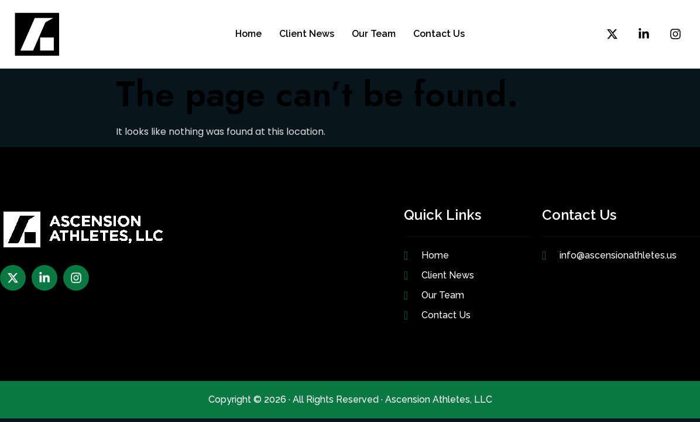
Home (248, 33)
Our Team (374, 33)
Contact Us (439, 33)
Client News (306, 33)
